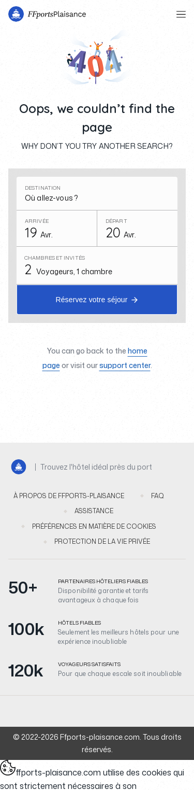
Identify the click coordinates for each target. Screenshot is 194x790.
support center (125, 365)
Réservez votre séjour (91, 299)
